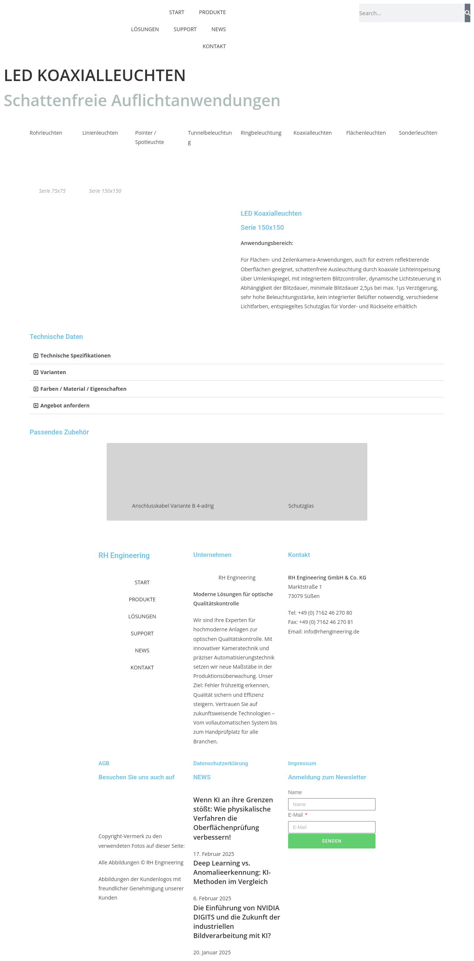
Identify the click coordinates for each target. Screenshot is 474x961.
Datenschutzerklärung (220, 763)
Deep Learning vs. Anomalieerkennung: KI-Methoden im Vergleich (232, 872)
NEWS (218, 22)
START (142, 582)
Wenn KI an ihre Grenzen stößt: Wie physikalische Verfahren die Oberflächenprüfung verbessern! (233, 818)
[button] (237, 355)
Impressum (302, 763)
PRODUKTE (142, 599)
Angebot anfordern (65, 405)
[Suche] (467, 13)
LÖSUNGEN (145, 22)
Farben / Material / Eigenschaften (83, 388)
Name (295, 792)
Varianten (53, 372)
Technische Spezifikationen (75, 355)
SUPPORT (185, 22)
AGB (104, 763)
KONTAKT (214, 39)
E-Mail (296, 815)
